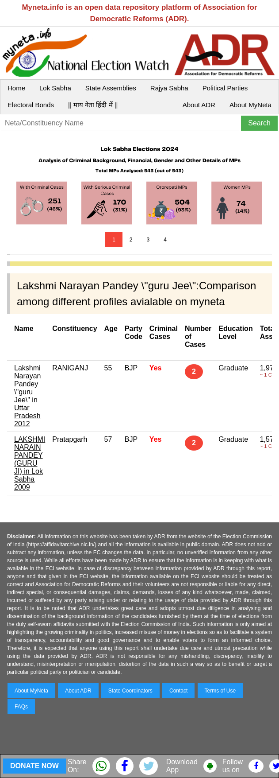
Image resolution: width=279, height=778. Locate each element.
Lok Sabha (55, 88)
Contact (178, 691)
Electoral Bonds (31, 105)
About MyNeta (250, 105)
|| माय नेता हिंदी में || (93, 105)
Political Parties (225, 88)
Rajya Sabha (169, 88)
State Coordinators (130, 691)
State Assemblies (110, 88)
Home (16, 88)
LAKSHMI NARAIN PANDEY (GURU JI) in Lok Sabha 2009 (29, 463)
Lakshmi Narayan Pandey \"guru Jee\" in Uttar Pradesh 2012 (27, 396)
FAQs (21, 707)
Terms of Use (220, 691)
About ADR (199, 105)
